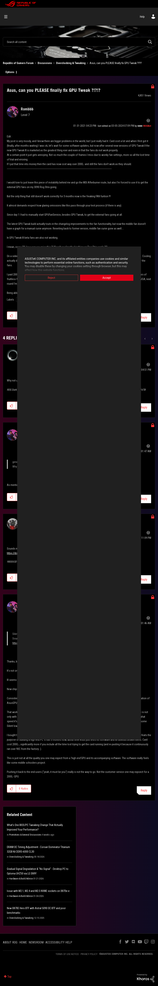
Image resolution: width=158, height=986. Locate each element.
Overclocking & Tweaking (71, 63)
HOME (23, 942)
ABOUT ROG (10, 942)
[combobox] (79, 41)
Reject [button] (51, 277)
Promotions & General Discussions (25, 834)
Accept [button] (106, 277)
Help (142, 16)
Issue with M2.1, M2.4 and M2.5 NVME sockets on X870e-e (38, 890)
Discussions (45, 63)
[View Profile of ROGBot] (147, 126)
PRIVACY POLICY (89, 954)
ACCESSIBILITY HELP (58, 942)
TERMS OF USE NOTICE (67, 954)
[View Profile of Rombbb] (27, 109)
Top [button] (9, 976)
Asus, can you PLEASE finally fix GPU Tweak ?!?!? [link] (116, 63)
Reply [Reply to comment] (144, 407)
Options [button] (9, 72)
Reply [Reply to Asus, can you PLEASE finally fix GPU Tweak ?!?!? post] (144, 317)
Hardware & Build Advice (21, 878)
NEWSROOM (36, 942)
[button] (11, 315)
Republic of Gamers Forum (18, 63)
